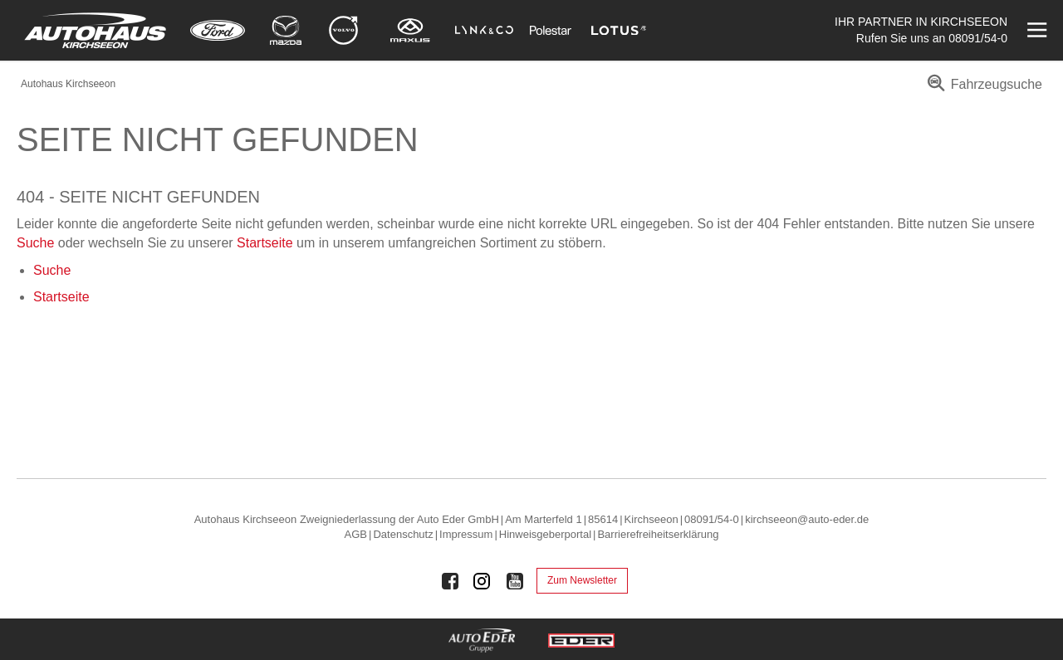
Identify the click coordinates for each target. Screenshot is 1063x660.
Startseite (265, 243)
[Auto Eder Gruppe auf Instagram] (482, 581)
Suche (35, 243)
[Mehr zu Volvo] (343, 30)
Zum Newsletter (582, 580)
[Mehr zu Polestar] (550, 30)
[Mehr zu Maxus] (409, 30)
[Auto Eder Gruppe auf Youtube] (515, 581)
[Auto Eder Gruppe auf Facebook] (450, 581)
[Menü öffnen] (1035, 30)
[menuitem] (982, 90)
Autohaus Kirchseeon (68, 84)
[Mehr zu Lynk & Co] (484, 30)
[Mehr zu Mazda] (285, 30)
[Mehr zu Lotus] (618, 30)
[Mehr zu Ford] (217, 30)
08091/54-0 (977, 38)
